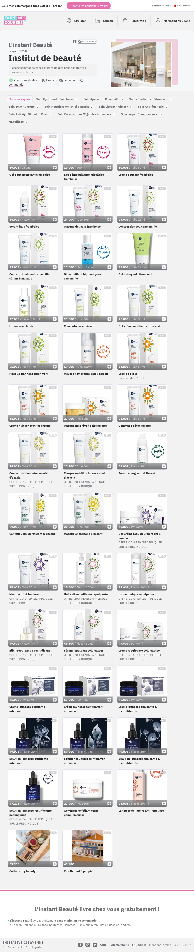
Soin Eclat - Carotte (24, 106)
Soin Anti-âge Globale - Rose (30, 114)
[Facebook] (80, 945)
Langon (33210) (18, 51)
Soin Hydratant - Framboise (57, 99)
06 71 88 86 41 (87, 41)
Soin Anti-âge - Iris (153, 106)
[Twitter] (95, 945)
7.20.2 (187, 945)
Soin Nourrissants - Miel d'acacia (69, 106)
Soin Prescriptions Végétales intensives (86, 114)
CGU (177, 945)
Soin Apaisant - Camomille (103, 99)
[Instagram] (87, 945)
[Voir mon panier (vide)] (133, 20)
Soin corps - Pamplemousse (142, 114)
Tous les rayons (20, 99)
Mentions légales (160, 945)
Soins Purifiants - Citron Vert (150, 99)
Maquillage (18, 121)
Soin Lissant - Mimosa (115, 106)
